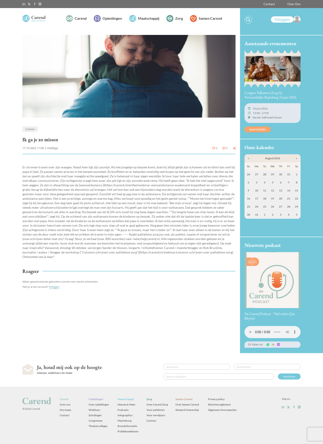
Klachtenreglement (219, 404)
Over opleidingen (99, 404)
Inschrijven (289, 376)
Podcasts (123, 410)
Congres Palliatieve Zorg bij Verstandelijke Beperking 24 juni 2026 (270, 95)
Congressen (96, 420)
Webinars (94, 410)
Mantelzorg (124, 420)
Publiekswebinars (128, 431)
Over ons (65, 404)
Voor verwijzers (155, 415)
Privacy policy (216, 399)
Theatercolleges (98, 426)
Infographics (125, 415)
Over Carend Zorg (157, 404)
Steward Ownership (187, 410)
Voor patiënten (155, 410)
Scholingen (95, 415)
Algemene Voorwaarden (222, 410)
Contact (269, 4)
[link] (286, 19)
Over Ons (294, 4)
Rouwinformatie (127, 426)
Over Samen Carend (187, 404)
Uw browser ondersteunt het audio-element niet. (272, 332)
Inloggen (54, 286)
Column (30, 129)
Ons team (65, 410)
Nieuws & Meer (126, 404)
